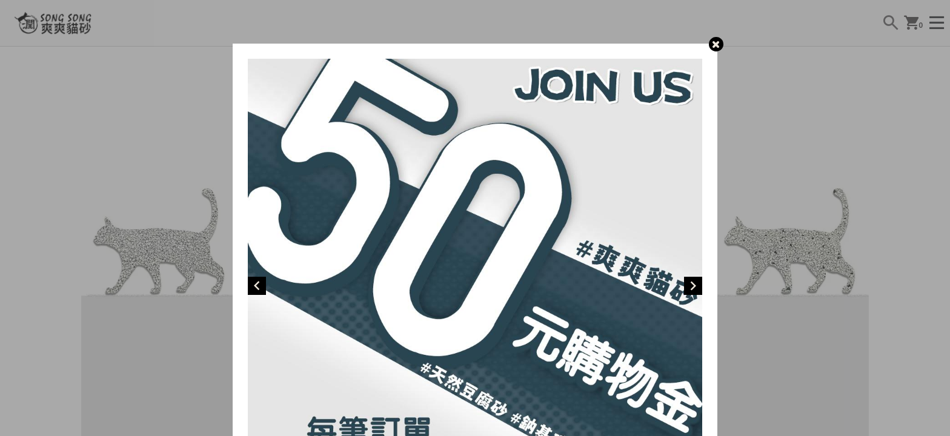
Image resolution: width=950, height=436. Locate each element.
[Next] (693, 286)
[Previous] (257, 286)
